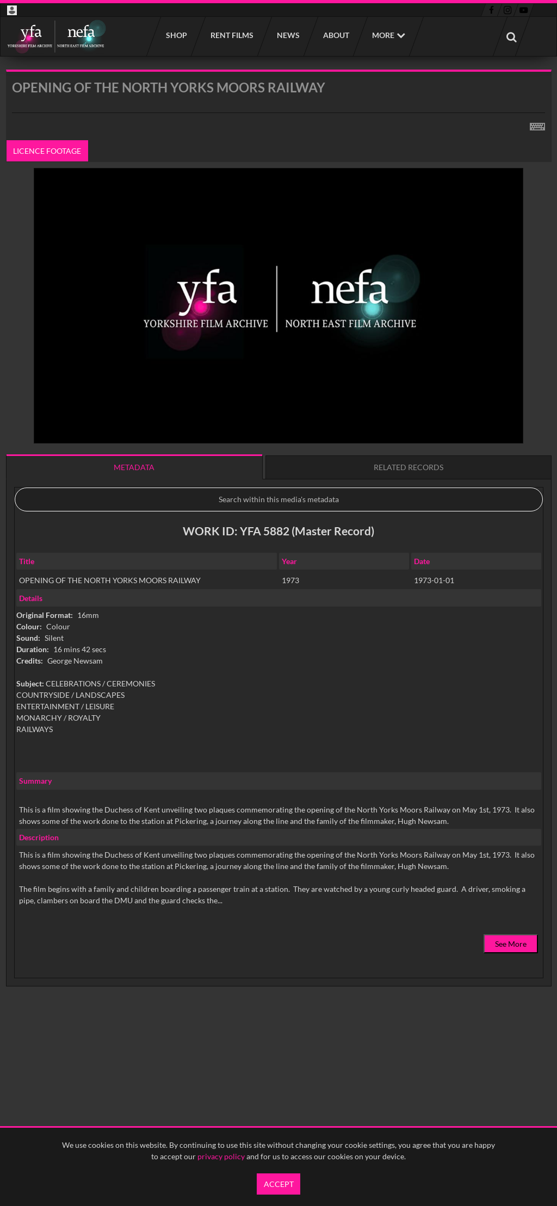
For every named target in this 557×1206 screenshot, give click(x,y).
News (287, 35)
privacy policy (221, 1156)
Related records (408, 467)
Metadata (134, 467)
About (336, 35)
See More (511, 943)
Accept (279, 1184)
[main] (279, 556)
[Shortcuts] (537, 124)
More (383, 35)
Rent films (231, 35)
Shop (176, 35)
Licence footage (47, 150)
